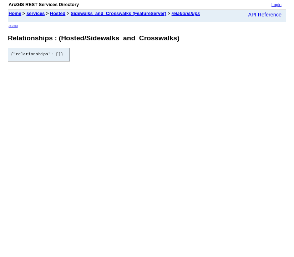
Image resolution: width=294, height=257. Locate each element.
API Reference (265, 14)
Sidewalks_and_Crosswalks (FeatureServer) (118, 13)
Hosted (57, 13)
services (35, 13)
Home (15, 13)
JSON (13, 26)
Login (277, 4)
